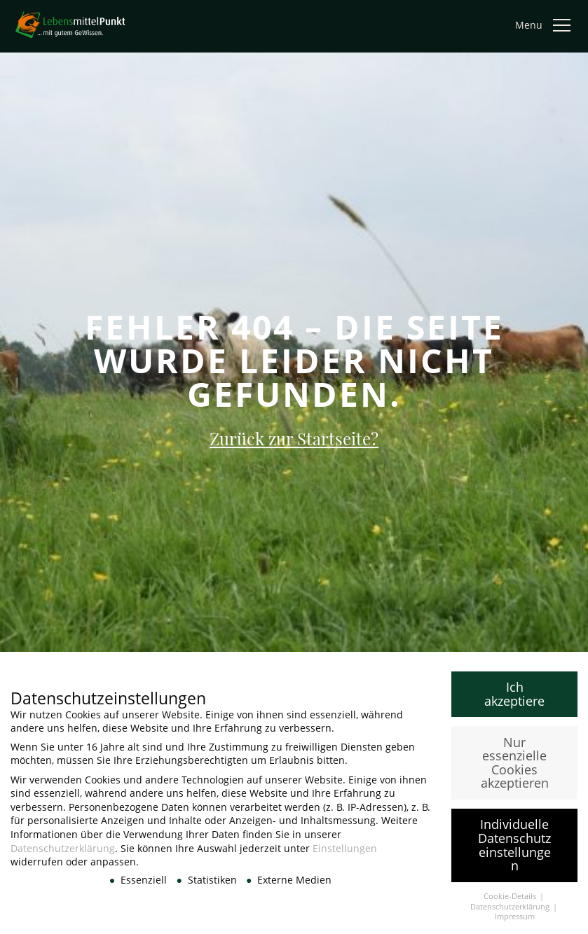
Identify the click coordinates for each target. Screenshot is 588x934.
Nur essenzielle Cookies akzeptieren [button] (515, 769)
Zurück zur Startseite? (294, 438)
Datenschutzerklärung (63, 854)
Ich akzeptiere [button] (514, 700)
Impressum (515, 923)
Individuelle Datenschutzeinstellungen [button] (514, 852)
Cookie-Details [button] (511, 903)
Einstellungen (345, 854)
